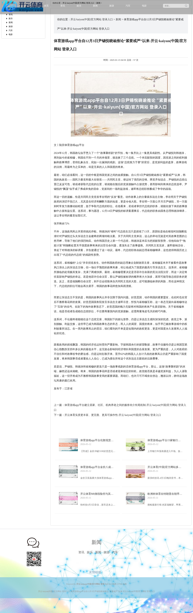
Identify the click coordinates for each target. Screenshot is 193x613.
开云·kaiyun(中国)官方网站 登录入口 (91, 19)
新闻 (95, 5)
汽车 (128, 5)
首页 (46, 5)
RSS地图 (112, 584)
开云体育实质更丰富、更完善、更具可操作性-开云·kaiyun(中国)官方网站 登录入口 (112, 415)
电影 (144, 5)
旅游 (111, 5)
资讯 (62, 5)
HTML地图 (122, 584)
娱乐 (79, 5)
